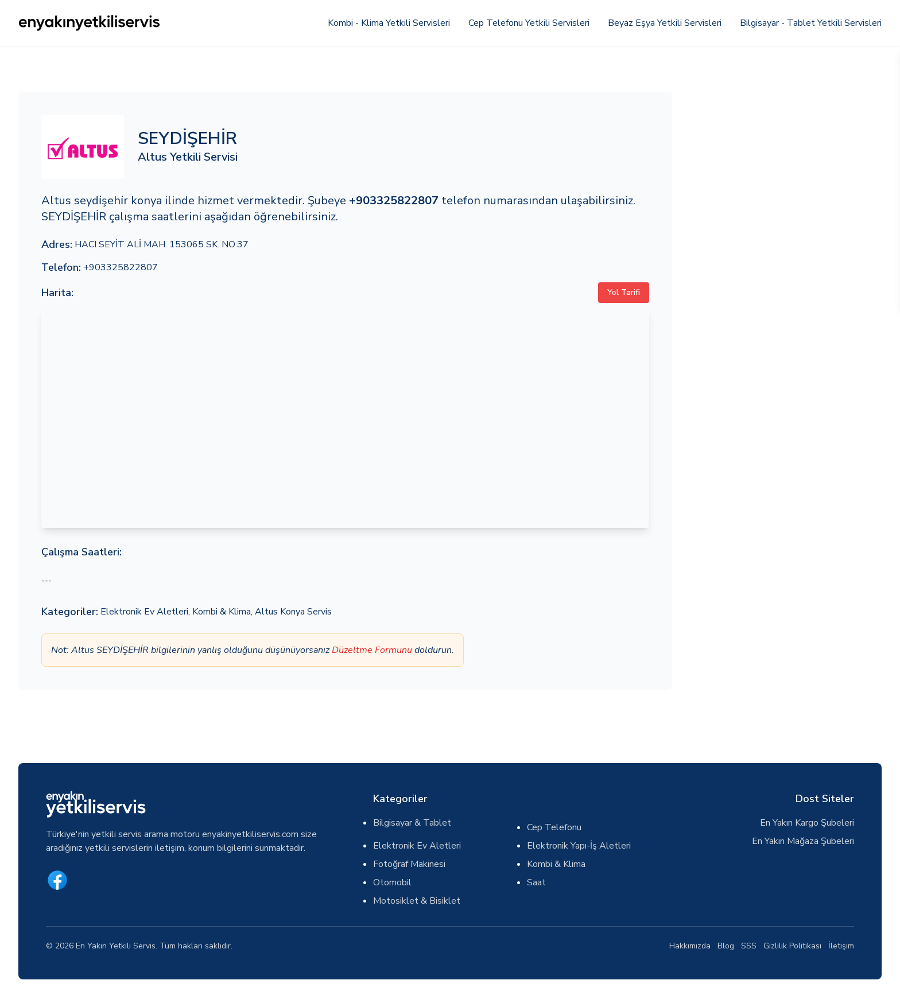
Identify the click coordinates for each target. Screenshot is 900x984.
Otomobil (392, 882)
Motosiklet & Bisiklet (416, 900)
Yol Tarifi (623, 292)
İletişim (841, 945)
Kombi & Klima (221, 611)
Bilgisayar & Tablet (412, 822)
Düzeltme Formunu (372, 650)
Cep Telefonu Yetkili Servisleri (528, 23)
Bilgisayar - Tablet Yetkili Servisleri (811, 23)
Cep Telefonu (554, 827)
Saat (536, 882)
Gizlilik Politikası (792, 945)
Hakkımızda (690, 945)
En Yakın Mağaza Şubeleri (803, 841)
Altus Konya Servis (293, 611)
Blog (725, 945)
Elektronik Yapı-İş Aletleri (579, 845)
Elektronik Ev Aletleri (144, 611)
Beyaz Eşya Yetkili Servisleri (664, 23)
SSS (749, 945)
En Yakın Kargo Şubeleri (807, 822)
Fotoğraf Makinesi (409, 864)
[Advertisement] (784, 172)
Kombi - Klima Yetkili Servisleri (389, 23)
